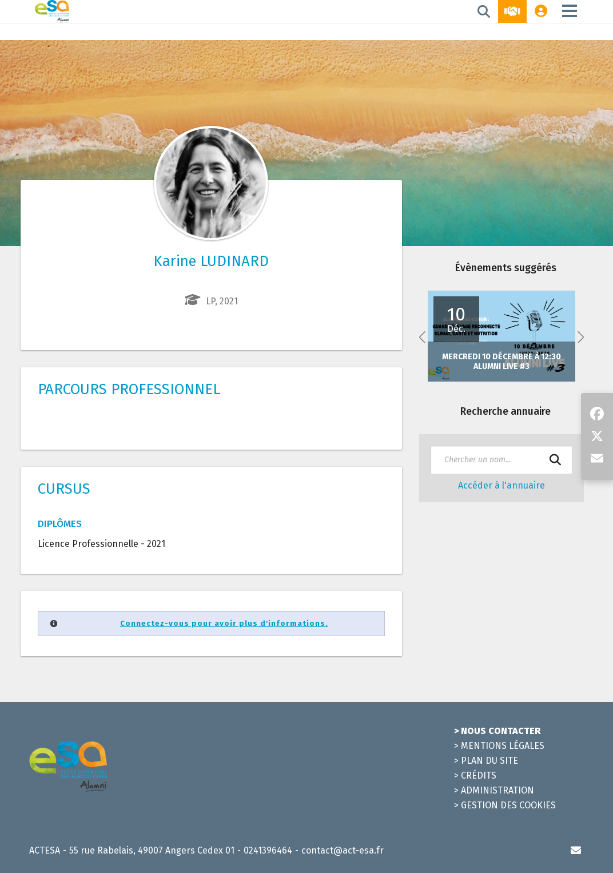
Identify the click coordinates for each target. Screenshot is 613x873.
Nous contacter (500, 730)
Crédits (478, 775)
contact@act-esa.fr (342, 850)
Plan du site (489, 760)
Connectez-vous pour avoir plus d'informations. (224, 623)
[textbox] (501, 460)
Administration (497, 790)
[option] (501, 336)
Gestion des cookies (508, 805)
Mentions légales (502, 745)
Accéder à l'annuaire (501, 485)
